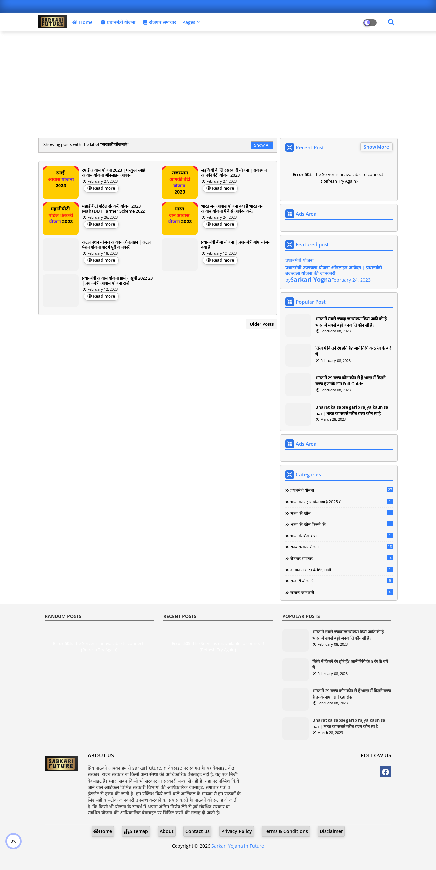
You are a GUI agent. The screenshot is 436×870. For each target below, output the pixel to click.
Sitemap (136, 831)
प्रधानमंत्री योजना (117, 22)
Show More (376, 147)
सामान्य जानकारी (341, 592)
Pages (188, 22)
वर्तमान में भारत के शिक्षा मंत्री (341, 570)
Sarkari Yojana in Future (237, 846)
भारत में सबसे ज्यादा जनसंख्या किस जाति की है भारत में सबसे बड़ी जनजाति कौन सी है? (351, 322)
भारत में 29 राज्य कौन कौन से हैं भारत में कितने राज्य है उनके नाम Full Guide (350, 380)
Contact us (197, 831)
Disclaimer (331, 831)
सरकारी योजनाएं (341, 581)
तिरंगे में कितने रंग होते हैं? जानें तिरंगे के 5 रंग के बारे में (353, 351)
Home (81, 22)
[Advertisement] (218, 84)
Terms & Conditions (286, 831)
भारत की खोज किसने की (341, 524)
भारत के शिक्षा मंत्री (341, 536)
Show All (262, 145)
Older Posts (262, 324)
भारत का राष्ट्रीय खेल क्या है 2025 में (341, 502)
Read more (104, 188)
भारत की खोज (341, 513)
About (167, 831)
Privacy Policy (236, 831)
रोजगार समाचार (159, 22)
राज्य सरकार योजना (341, 547)
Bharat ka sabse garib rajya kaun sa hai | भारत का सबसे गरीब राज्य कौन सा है (351, 410)
